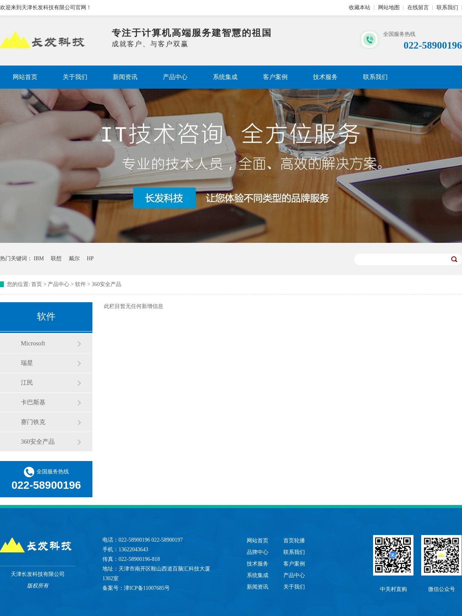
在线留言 (418, 7)
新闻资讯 (125, 77)
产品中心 (175, 77)
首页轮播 (294, 541)
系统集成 (225, 77)
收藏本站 (359, 7)
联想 (56, 258)
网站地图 (389, 7)
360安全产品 (106, 284)
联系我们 (447, 7)
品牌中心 (257, 552)
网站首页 (25, 77)
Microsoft (33, 343)
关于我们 (75, 77)
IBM (39, 258)
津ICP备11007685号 (147, 588)
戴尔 (74, 258)
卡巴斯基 (33, 402)
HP (90, 258)
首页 (36, 284)
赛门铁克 (33, 422)
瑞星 (27, 363)
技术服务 (325, 77)
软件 (80, 284)
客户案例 (275, 77)
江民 (27, 382)
